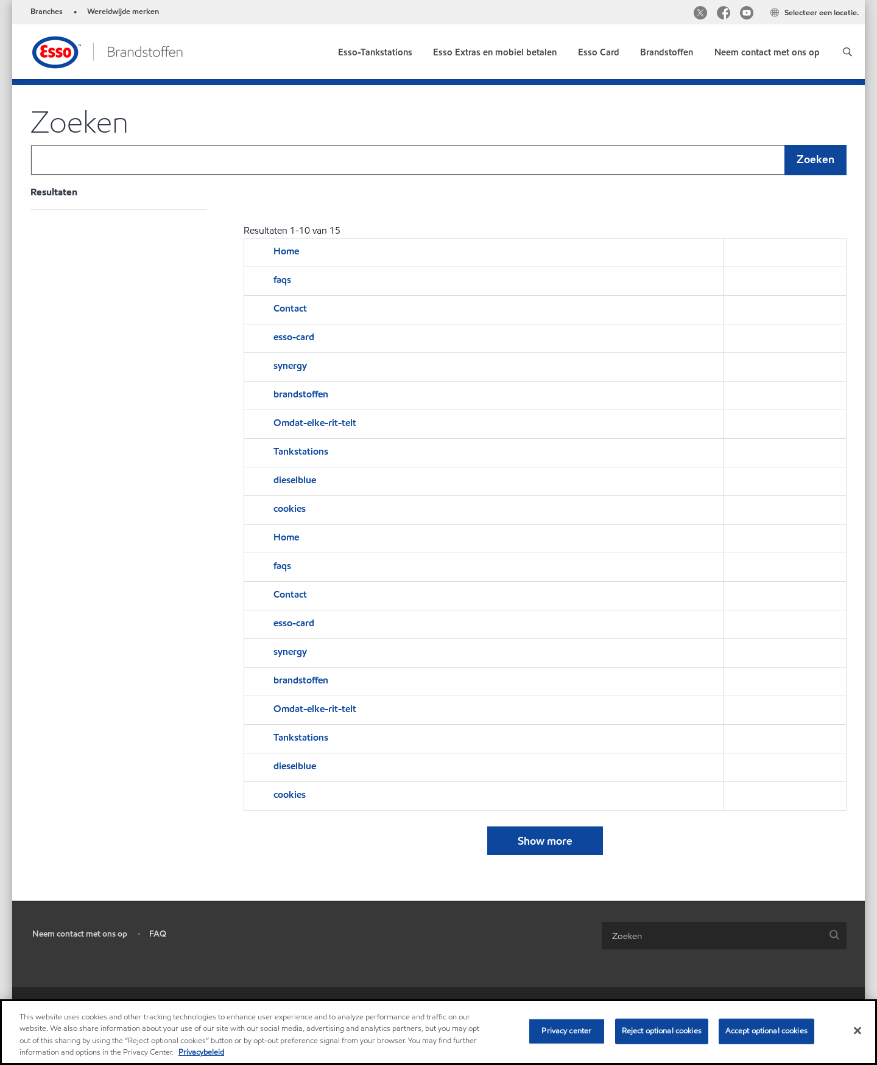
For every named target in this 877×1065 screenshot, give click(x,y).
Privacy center (566, 1030)
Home (286, 251)
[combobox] (438, 160)
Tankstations (300, 451)
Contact (290, 308)
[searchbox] (712, 935)
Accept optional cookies (766, 1030)
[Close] (857, 1030)
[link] (375, 50)
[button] (847, 51)
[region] (438, 1032)
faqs (282, 279)
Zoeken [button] (815, 159)
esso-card (293, 336)
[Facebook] (723, 14)
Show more (545, 841)
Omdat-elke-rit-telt (314, 422)
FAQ (157, 934)
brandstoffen (300, 394)
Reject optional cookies (662, 1030)
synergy (290, 365)
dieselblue (294, 479)
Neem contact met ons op (79, 934)
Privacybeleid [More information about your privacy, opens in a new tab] (201, 1052)
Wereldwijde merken (123, 11)
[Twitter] (700, 14)
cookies (289, 508)
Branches (46, 11)
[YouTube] (746, 14)
